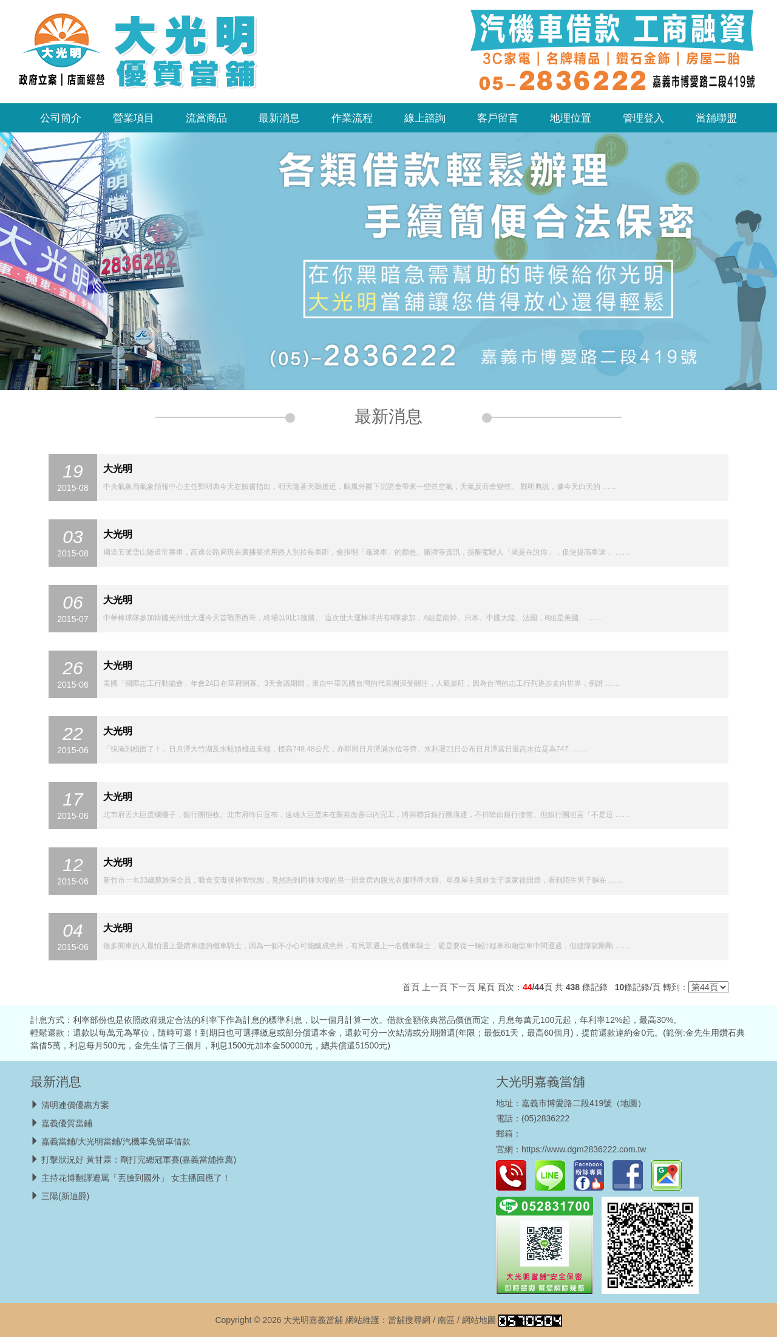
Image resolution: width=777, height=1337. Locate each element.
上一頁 (434, 987)
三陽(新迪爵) (65, 1196)
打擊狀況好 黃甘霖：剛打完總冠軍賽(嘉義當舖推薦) (138, 1159)
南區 (446, 1320)
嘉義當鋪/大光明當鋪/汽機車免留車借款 (116, 1141)
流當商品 (206, 118)
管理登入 (643, 118)
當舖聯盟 (716, 118)
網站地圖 (479, 1320)
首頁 (410, 987)
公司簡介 (60, 118)
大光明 (117, 468)
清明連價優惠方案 (75, 1105)
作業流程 (352, 118)
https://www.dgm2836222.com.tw (583, 1149)
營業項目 (133, 118)
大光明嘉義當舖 (540, 1082)
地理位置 (570, 118)
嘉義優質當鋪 (66, 1123)
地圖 (628, 1103)
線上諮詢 (425, 118)
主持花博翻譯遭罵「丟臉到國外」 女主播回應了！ (136, 1178)
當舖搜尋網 (409, 1320)
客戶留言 (497, 118)
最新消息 (279, 118)
